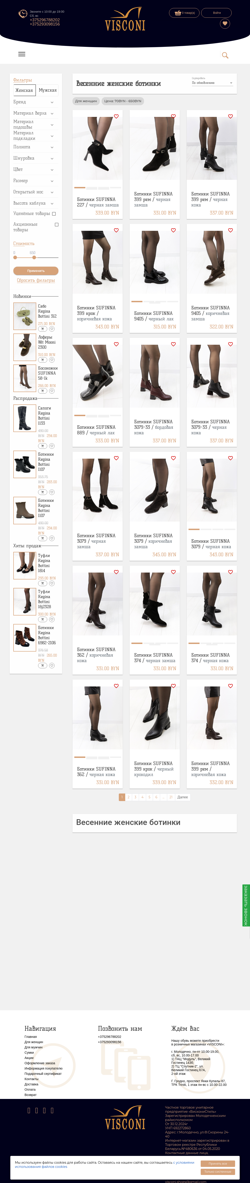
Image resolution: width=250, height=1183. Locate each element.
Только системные (217, 1171)
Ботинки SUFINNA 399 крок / (96, 313)
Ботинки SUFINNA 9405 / (154, 316)
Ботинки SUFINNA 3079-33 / (153, 427)
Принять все (218, 1163)
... (163, 797)
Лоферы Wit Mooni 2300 (47, 342)
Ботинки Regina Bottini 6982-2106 (47, 635)
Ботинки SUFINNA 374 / (154, 657)
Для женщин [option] (86, 101)
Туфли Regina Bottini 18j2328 (44, 599)
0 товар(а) (185, 12)
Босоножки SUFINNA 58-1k (48, 373)
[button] (35, 101)
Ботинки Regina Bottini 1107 (46, 462)
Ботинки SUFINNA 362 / (96, 655)
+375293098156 (45, 24)
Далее (183, 797)
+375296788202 (45, 20)
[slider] (15, 257)
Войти (217, 12)
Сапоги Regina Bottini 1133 (44, 416)
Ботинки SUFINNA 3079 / (96, 541)
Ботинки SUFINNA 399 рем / (153, 199)
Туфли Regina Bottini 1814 (44, 563)
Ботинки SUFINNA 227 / (98, 202)
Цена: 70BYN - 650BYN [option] (122, 101)
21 (170, 797)
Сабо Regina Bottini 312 (47, 311)
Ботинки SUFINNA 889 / (96, 429)
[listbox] (212, 83)
